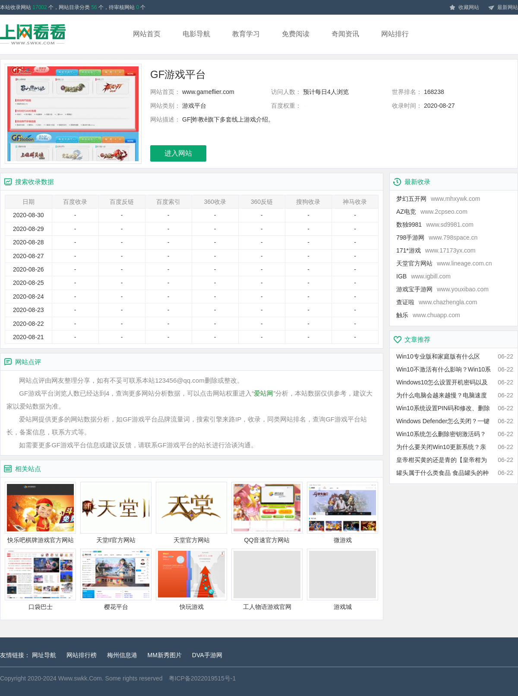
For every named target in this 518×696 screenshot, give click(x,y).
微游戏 (342, 512)
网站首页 (147, 33)
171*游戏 (436, 250)
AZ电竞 (431, 211)
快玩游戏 (191, 579)
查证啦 (436, 302)
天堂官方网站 (191, 512)
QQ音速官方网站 (267, 512)
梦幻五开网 (438, 198)
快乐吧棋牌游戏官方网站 (40, 512)
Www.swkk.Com (80, 678)
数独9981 (435, 224)
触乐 (428, 315)
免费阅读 (296, 33)
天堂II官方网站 (116, 512)
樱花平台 (116, 579)
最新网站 (503, 7)
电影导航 (196, 33)
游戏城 (342, 579)
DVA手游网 (207, 655)
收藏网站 (464, 7)
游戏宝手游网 (442, 289)
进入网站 (178, 153)
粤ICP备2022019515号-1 (202, 678)
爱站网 (263, 393)
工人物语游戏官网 (267, 579)
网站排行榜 (81, 655)
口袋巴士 (40, 579)
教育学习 (246, 33)
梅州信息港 (122, 655)
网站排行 (395, 33)
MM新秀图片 (165, 655)
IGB (423, 276)
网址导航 (44, 655)
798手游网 (436, 237)
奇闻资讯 (345, 33)
